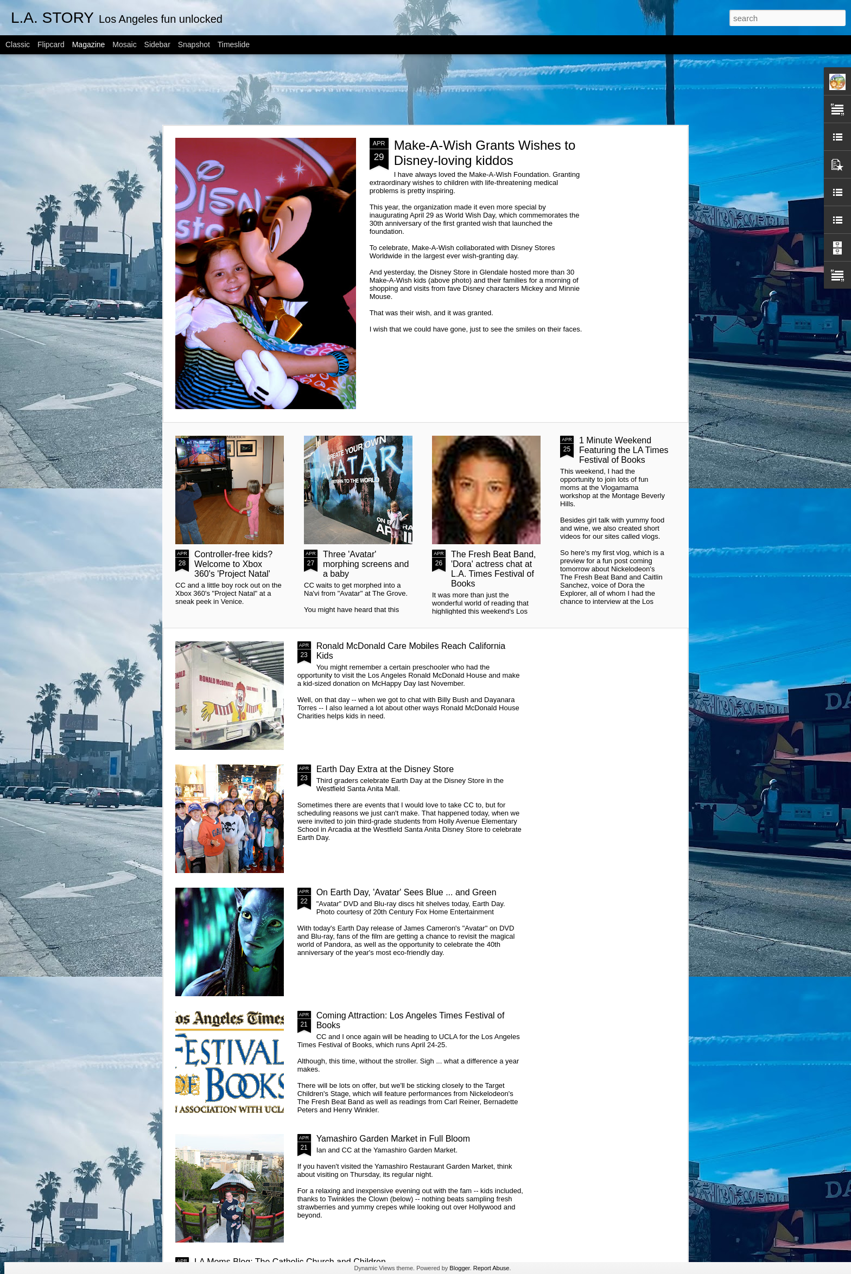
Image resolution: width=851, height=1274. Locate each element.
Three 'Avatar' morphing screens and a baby (366, 564)
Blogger (459, 1268)
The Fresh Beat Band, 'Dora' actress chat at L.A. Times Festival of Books (493, 569)
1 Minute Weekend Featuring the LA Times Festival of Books (624, 450)
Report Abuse (491, 1268)
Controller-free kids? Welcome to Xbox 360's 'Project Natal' (233, 564)
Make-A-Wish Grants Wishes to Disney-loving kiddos (485, 153)
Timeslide (234, 44)
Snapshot (194, 44)
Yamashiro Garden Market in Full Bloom (393, 1138)
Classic (17, 44)
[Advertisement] (425, 89)
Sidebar (157, 44)
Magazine (88, 44)
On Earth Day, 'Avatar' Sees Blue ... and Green (406, 892)
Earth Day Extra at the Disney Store (385, 769)
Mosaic (124, 44)
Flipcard (51, 44)
